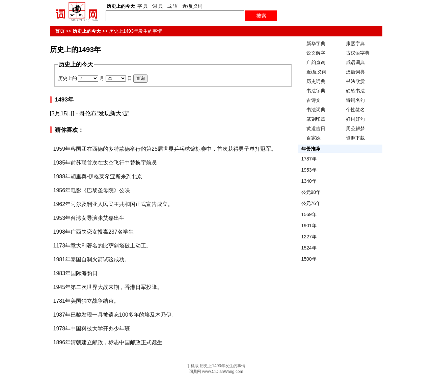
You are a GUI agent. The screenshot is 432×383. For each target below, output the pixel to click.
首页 (59, 31)
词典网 (195, 371)
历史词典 (315, 81)
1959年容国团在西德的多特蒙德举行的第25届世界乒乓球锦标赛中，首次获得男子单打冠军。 (164, 149)
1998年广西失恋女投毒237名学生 (93, 232)
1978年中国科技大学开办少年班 (91, 328)
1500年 (309, 259)
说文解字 (315, 53)
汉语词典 (355, 72)
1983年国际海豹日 (75, 273)
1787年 (309, 158)
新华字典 (315, 43)
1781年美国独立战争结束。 (86, 301)
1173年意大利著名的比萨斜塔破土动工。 (102, 245)
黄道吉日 (315, 128)
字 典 (142, 6)
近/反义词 (192, 6)
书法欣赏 (355, 81)
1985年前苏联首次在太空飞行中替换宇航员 (105, 163)
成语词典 (355, 62)
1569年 (309, 214)
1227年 (309, 236)
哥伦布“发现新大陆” (104, 113)
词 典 (157, 6)
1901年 (309, 225)
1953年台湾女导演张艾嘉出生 (89, 218)
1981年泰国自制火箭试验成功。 (91, 259)
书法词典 (315, 109)
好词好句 (355, 119)
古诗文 (313, 100)
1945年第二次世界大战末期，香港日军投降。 (108, 287)
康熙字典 (355, 43)
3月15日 (62, 113)
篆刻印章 (315, 119)
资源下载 (355, 138)
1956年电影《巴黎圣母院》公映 (91, 190)
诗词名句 (355, 100)
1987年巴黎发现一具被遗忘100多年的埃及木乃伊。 (115, 315)
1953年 (309, 170)
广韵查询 (315, 62)
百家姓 (313, 138)
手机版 (193, 365)
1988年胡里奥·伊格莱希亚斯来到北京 (97, 176)
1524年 (309, 248)
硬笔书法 (355, 90)
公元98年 (311, 192)
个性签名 (355, 109)
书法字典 (315, 90)
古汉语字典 (358, 53)
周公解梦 (355, 128)
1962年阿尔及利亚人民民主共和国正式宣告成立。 (113, 204)
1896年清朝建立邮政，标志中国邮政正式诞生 (108, 342)
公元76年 (311, 203)
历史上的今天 (87, 31)
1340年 (309, 181)
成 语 (172, 6)
